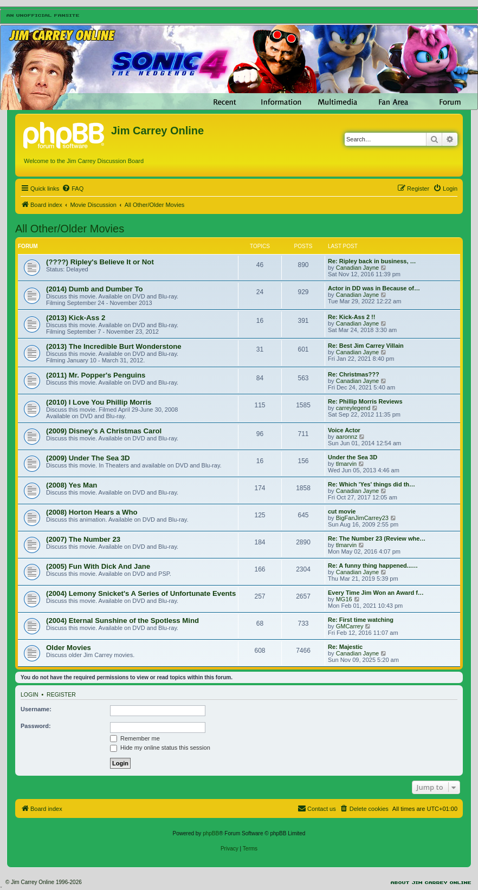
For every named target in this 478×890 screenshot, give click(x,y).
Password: (36, 726)
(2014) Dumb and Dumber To (94, 289)
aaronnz (347, 436)
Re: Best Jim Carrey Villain (366, 345)
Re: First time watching (360, 619)
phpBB (211, 833)
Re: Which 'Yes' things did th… (371, 484)
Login (29, 694)
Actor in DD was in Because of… (374, 288)
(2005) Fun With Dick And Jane (98, 566)
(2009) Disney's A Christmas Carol (104, 431)
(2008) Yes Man (71, 485)
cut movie (342, 511)
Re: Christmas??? (353, 374)
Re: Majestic (345, 647)
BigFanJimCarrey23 (362, 518)
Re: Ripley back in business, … (372, 261)
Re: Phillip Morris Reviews (365, 401)
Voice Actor (344, 430)
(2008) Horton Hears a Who (92, 512)
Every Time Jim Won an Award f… (376, 592)
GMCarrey (350, 626)
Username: (36, 709)
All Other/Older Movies (69, 229)
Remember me (135, 738)
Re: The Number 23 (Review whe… (376, 538)
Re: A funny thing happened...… (373, 565)
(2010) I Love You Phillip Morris (98, 402)
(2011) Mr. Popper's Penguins (95, 375)
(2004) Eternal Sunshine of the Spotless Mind (122, 620)
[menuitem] (72, 188)
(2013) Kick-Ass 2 (75, 318)
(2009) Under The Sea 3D (88, 458)
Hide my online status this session (160, 747)
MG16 (344, 599)
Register (61, 694)
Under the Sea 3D (352, 457)
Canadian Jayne (357, 267)
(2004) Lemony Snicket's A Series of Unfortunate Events (141, 593)
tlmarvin (346, 463)
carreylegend (353, 408)
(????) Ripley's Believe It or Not (100, 262)
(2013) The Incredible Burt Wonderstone (114, 346)
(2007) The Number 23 (83, 539)
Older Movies (68, 648)
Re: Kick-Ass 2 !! (351, 317)
